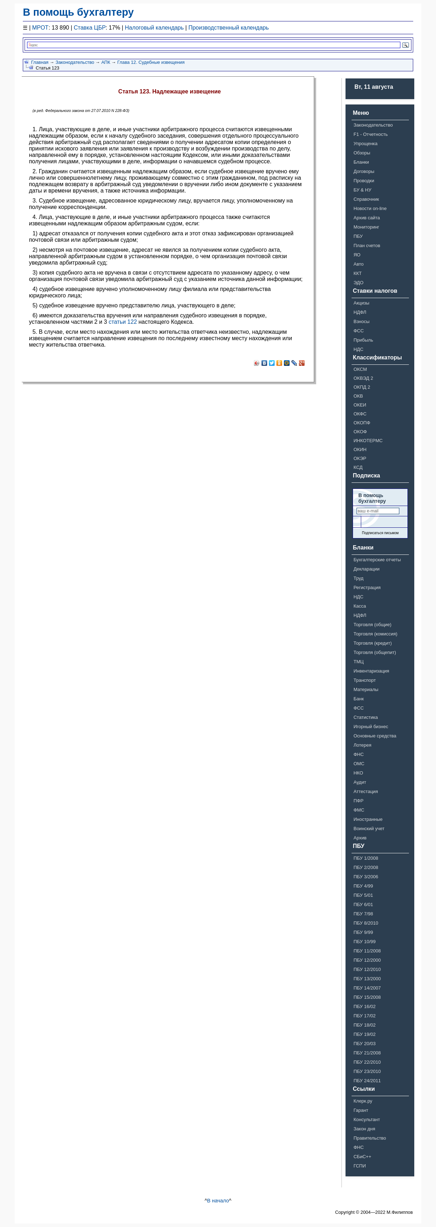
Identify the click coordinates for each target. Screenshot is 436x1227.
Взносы (361, 321)
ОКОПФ (361, 422)
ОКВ (358, 396)
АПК (105, 62)
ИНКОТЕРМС (368, 440)
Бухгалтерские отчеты (377, 559)
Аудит (359, 782)
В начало (218, 1200)
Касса (359, 606)
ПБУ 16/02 (364, 1006)
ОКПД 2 (361, 387)
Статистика (365, 717)
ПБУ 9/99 (363, 932)
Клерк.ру (362, 1101)
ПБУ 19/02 (364, 1034)
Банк (358, 698)
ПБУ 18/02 (364, 1025)
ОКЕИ (359, 405)
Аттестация (365, 791)
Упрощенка (365, 143)
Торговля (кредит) (372, 643)
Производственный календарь (228, 28)
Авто (358, 264)
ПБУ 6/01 (363, 904)
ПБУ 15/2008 (366, 997)
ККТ (357, 273)
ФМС (358, 810)
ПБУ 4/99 (363, 886)
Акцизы (361, 303)
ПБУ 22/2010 (366, 1062)
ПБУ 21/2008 (366, 1052)
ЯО (356, 254)
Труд (358, 578)
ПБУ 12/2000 (366, 960)
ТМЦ (358, 661)
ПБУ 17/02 (364, 1015)
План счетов (366, 245)
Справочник (366, 199)
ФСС (358, 330)
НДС (358, 349)
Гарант (360, 1110)
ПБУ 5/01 (363, 895)
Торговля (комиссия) (375, 633)
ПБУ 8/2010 (365, 923)
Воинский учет (368, 828)
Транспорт (364, 680)
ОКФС (360, 413)
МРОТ (40, 28)
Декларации (366, 569)
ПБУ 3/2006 (365, 876)
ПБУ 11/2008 (366, 951)
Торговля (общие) (372, 624)
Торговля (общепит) (374, 652)
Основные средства (374, 735)
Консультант (366, 1119)
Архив (359, 837)
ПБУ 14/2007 (366, 988)
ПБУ (358, 236)
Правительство (369, 1138)
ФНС (358, 754)
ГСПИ (359, 1166)
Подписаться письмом (380, 533)
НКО (358, 773)
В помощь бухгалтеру (78, 12)
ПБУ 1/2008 (365, 858)
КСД (357, 467)
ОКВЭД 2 (363, 378)
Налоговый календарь (154, 28)
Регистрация (366, 587)
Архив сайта (366, 217)
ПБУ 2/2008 (365, 867)
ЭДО (358, 282)
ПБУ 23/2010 (366, 1071)
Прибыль (363, 340)
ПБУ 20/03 (364, 1043)
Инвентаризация (371, 671)
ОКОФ (360, 431)
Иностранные (368, 819)
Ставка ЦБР (89, 28)
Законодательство (75, 62)
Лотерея (362, 745)
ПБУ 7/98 (363, 913)
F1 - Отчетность (370, 134)
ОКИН (359, 449)
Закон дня (364, 1128)
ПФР (358, 800)
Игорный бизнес (370, 726)
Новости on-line (369, 208)
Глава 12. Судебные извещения (151, 62)
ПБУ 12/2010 (366, 969)
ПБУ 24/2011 (366, 1080)
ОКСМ (360, 369)
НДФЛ (359, 312)
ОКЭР (359, 458)
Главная (39, 62)
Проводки (363, 180)
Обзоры (361, 152)
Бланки (361, 162)
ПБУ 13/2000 (366, 978)
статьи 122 (123, 322)
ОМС (358, 763)
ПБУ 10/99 (364, 941)
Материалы (365, 689)
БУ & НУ (362, 190)
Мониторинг (366, 227)
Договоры (363, 171)
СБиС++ (362, 1156)
